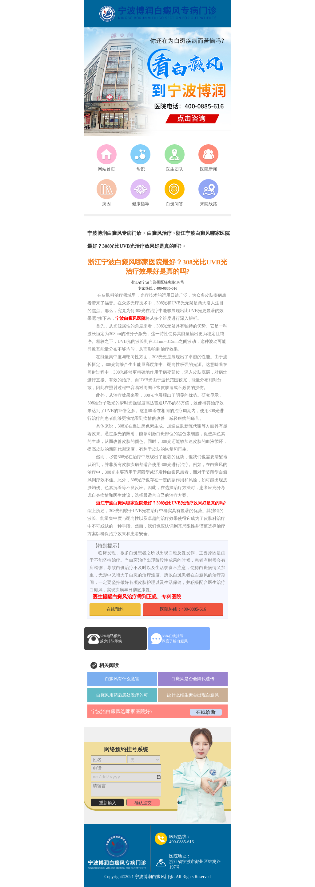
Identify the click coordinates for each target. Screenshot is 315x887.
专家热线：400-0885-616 (157, 288)
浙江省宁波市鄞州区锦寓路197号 (157, 282)
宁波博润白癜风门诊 (154, 876)
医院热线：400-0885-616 (183, 609)
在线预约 (115, 609)
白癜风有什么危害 (122, 678)
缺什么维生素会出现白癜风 (193, 695)
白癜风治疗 (159, 233)
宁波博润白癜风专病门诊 (115, 233)
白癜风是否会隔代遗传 (192, 678)
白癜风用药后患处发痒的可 (122, 695)
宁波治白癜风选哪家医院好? (121, 711)
